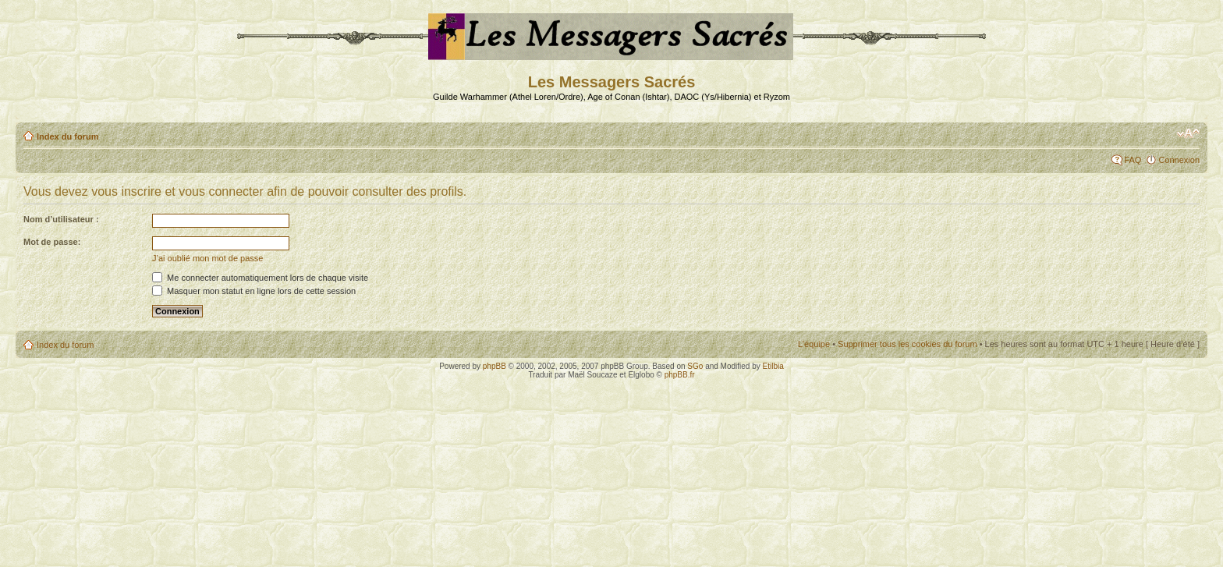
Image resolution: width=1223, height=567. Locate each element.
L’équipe (814, 344)
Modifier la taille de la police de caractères (1188, 133)
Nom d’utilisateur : (61, 219)
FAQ (1132, 160)
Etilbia (773, 366)
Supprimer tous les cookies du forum (907, 344)
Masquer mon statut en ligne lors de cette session (254, 291)
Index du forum (67, 136)
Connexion (1179, 160)
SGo (695, 366)
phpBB (494, 366)
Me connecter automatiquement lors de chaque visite (260, 277)
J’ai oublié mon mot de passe (207, 258)
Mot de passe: (51, 241)
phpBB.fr (680, 374)
